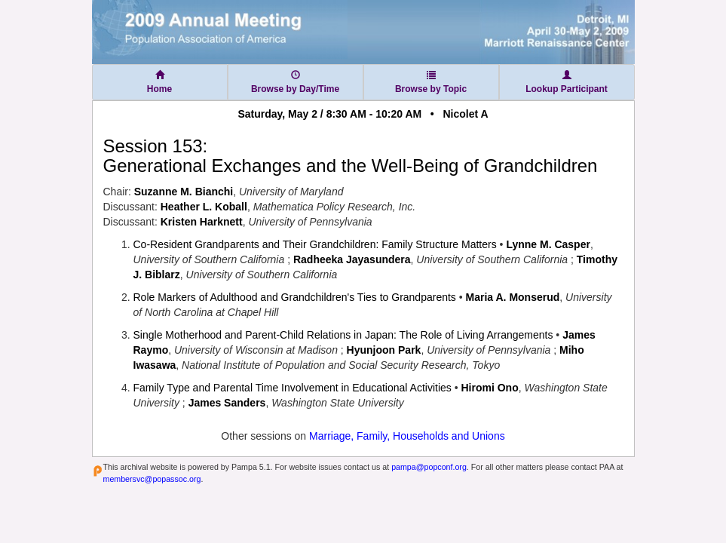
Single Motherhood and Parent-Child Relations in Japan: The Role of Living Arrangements (343, 335)
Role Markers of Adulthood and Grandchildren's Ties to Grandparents (294, 297)
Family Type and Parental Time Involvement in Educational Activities (292, 388)
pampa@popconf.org (429, 466)
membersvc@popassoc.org (152, 478)
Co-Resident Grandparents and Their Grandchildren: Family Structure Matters (315, 244)
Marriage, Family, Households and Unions (407, 436)
